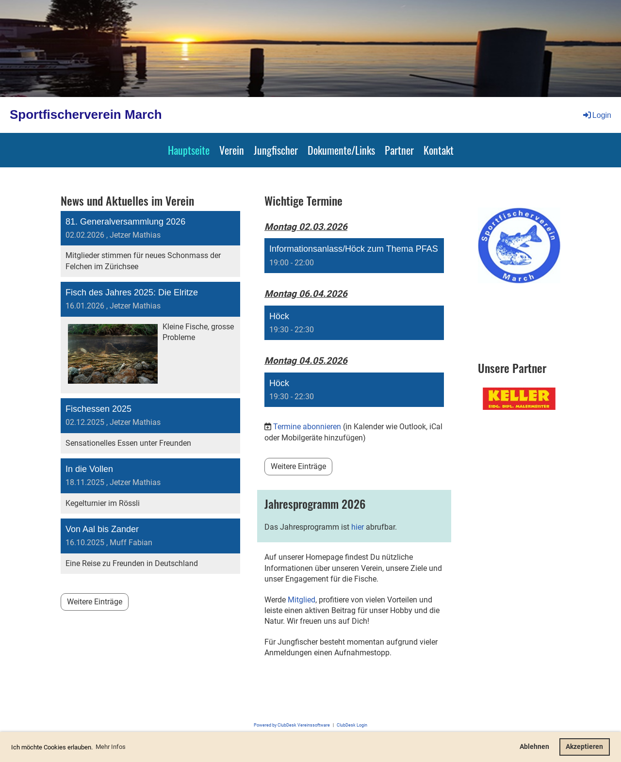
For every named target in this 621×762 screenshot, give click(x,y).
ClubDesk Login (352, 725)
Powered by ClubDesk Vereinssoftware (292, 725)
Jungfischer (276, 150)
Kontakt (439, 150)
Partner (399, 150)
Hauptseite (189, 150)
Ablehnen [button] (534, 747)
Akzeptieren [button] (584, 747)
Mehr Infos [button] (111, 746)
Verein (231, 150)
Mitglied (301, 599)
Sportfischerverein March (86, 114)
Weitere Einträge (94, 601)
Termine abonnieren (307, 426)
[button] (354, 255)
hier (357, 527)
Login (596, 115)
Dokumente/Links (341, 150)
